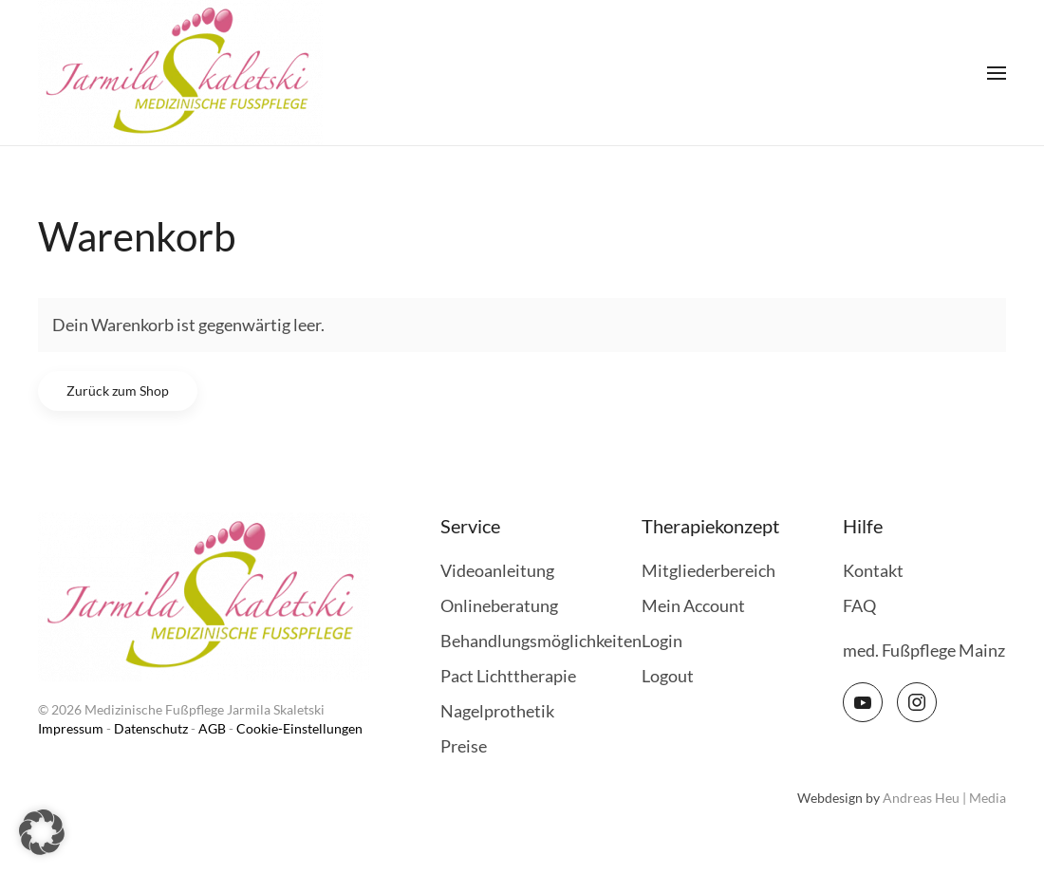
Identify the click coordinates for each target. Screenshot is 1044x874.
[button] (996, 73)
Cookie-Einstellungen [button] (299, 728)
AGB (212, 728)
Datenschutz (151, 728)
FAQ (859, 605)
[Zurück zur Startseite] (180, 72)
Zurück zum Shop (117, 390)
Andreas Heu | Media (944, 798)
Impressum (70, 728)
